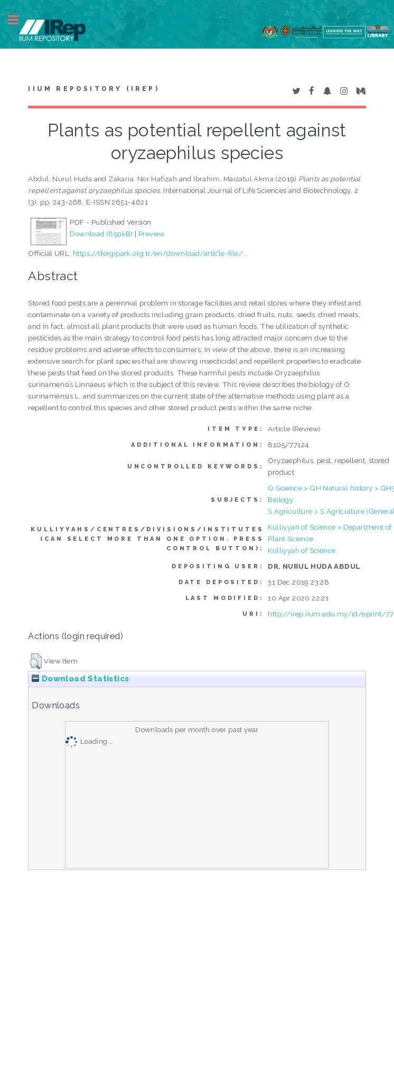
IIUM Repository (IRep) (93, 89)
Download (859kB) (101, 233)
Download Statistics (80, 678)
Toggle (19, 20)
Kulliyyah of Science (301, 550)
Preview (151, 233)
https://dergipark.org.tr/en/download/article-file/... (160, 253)
